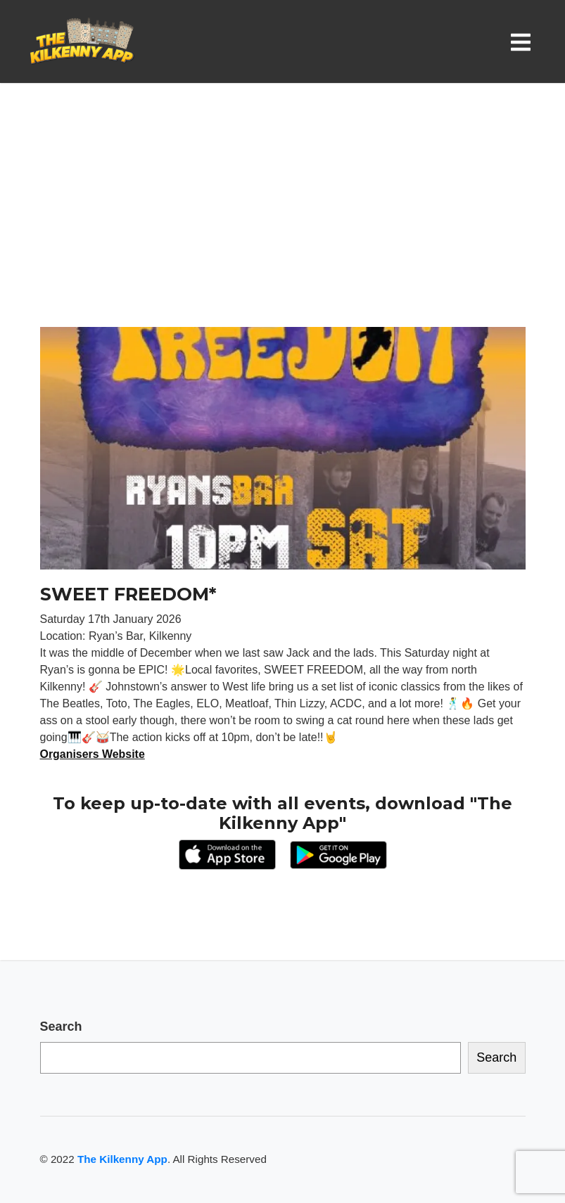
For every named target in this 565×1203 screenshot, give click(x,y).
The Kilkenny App (122, 1159)
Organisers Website (93, 754)
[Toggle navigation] (523, 42)
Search (61, 1026)
